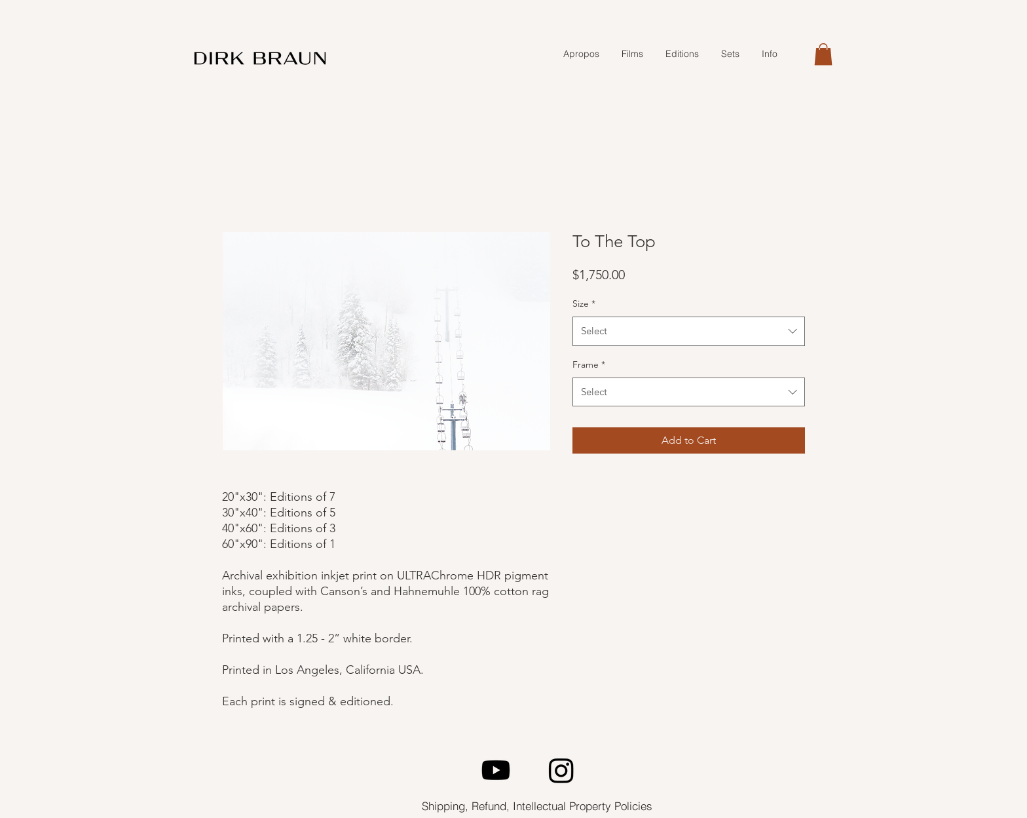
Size (583, 303)
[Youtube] (495, 770)
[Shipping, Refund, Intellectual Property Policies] (536, 806)
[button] (823, 54)
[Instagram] (561, 770)
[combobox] (688, 331)
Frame (588, 364)
